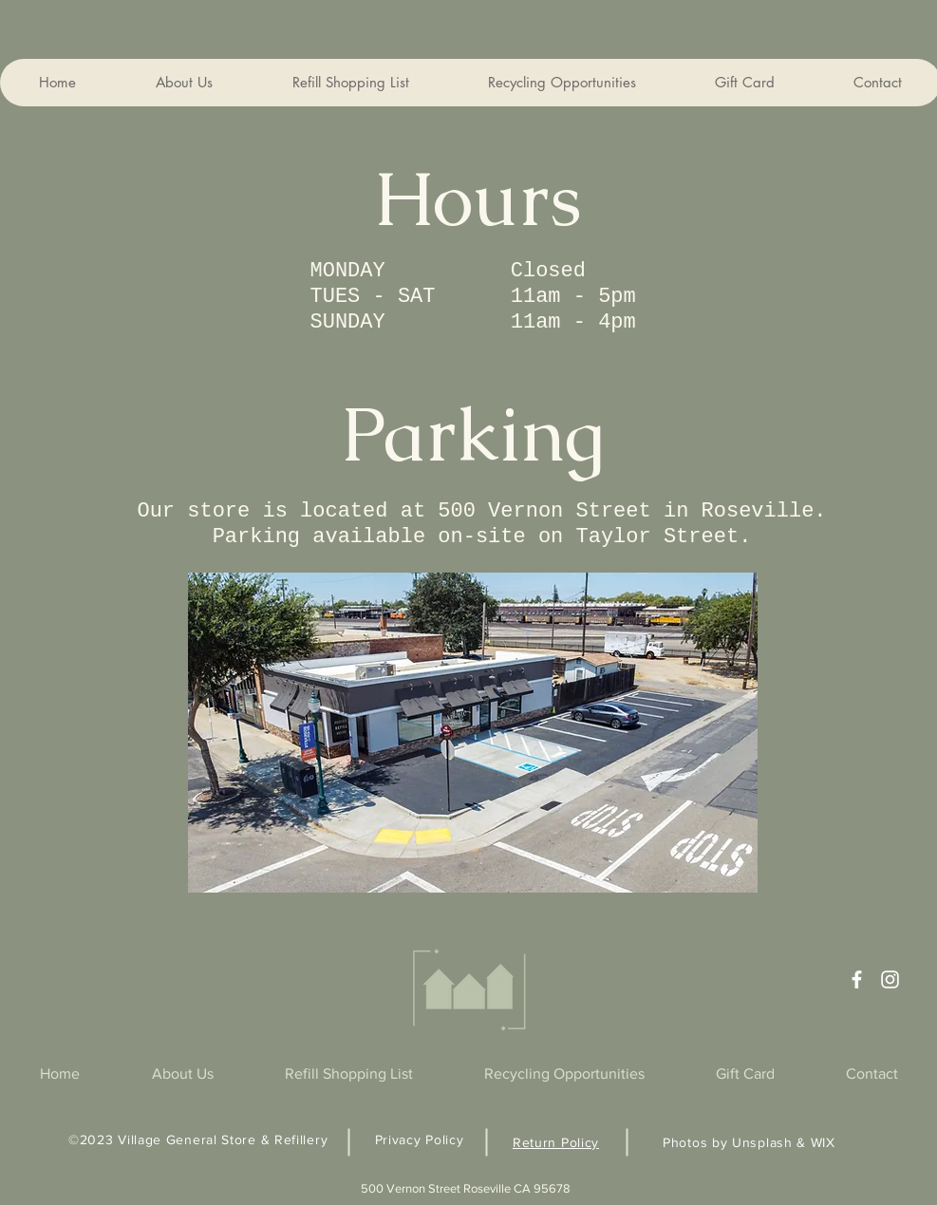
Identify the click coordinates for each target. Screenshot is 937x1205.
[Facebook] (857, 979)
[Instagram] (890, 979)
